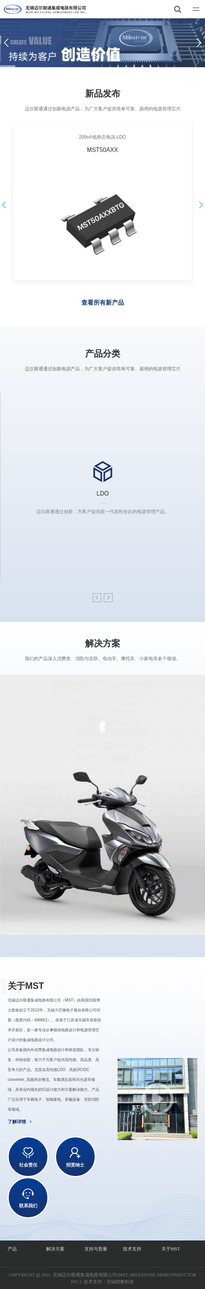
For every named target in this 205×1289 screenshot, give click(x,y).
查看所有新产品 (102, 302)
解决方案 (55, 1249)
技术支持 (132, 1249)
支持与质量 (95, 1249)
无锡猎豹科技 (120, 1281)
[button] (108, 597)
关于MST (170, 1249)
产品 (12, 1249)
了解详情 (20, 1121)
